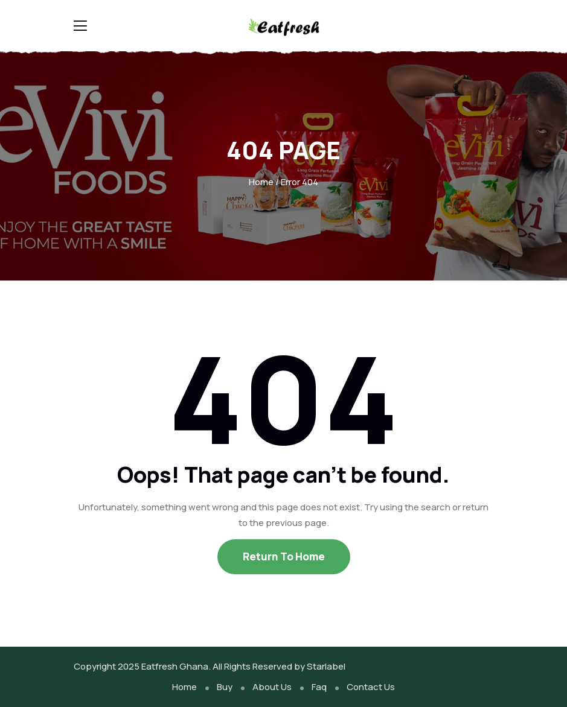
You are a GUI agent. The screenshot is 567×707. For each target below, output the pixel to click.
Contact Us (371, 686)
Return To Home (284, 556)
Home (261, 182)
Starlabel (326, 666)
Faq (319, 686)
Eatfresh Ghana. (176, 666)
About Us (272, 686)
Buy (224, 686)
